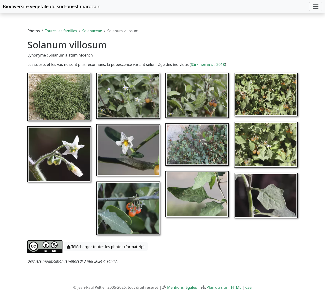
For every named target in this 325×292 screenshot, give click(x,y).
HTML (236, 287)
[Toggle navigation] (315, 6)
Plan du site (217, 287)
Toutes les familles (61, 30)
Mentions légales (182, 287)
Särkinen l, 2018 (208, 64)
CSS (248, 287)
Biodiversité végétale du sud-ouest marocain (51, 6)
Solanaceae (92, 30)
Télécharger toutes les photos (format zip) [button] (106, 246)
